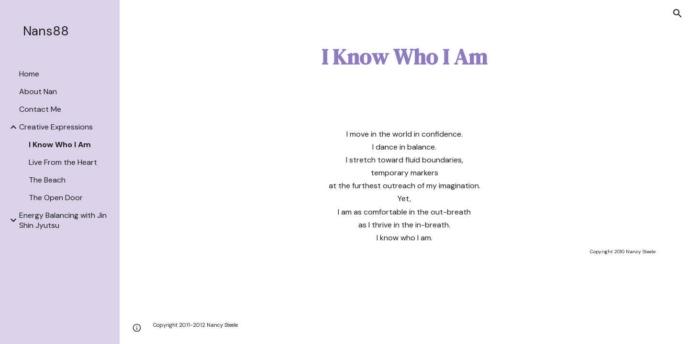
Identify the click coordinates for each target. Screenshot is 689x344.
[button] (677, 13)
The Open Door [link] (56, 198)
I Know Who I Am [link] (60, 145)
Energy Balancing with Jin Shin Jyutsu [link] (63, 220)
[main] (404, 57)
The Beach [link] (47, 180)
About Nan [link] (38, 91)
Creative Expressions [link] (56, 127)
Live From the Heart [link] (63, 162)
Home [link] (29, 74)
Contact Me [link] (40, 109)
